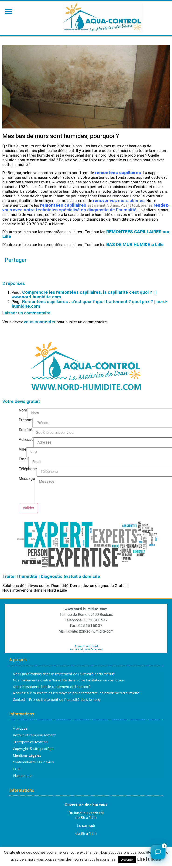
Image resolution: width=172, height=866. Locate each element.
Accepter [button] (127, 859)
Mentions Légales (27, 755)
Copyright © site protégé (33, 748)
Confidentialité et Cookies (33, 762)
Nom (162, 410)
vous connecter (40, 321)
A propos (20, 728)
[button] (8, 11)
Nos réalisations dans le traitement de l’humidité (51, 686)
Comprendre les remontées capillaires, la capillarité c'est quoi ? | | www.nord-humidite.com (84, 295)
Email (163, 459)
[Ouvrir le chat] (158, 852)
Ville (162, 449)
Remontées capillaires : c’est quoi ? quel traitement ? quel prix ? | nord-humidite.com (89, 304)
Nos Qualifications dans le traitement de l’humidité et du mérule (64, 673)
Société (165, 430)
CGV (16, 768)
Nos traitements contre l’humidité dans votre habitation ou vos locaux (69, 680)
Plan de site (22, 775)
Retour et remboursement (34, 735)
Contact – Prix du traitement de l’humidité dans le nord (56, 699)
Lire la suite (149, 859)
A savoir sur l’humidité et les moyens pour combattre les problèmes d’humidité (76, 693)
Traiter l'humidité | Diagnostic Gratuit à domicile (51, 576)
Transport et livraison (30, 741)
